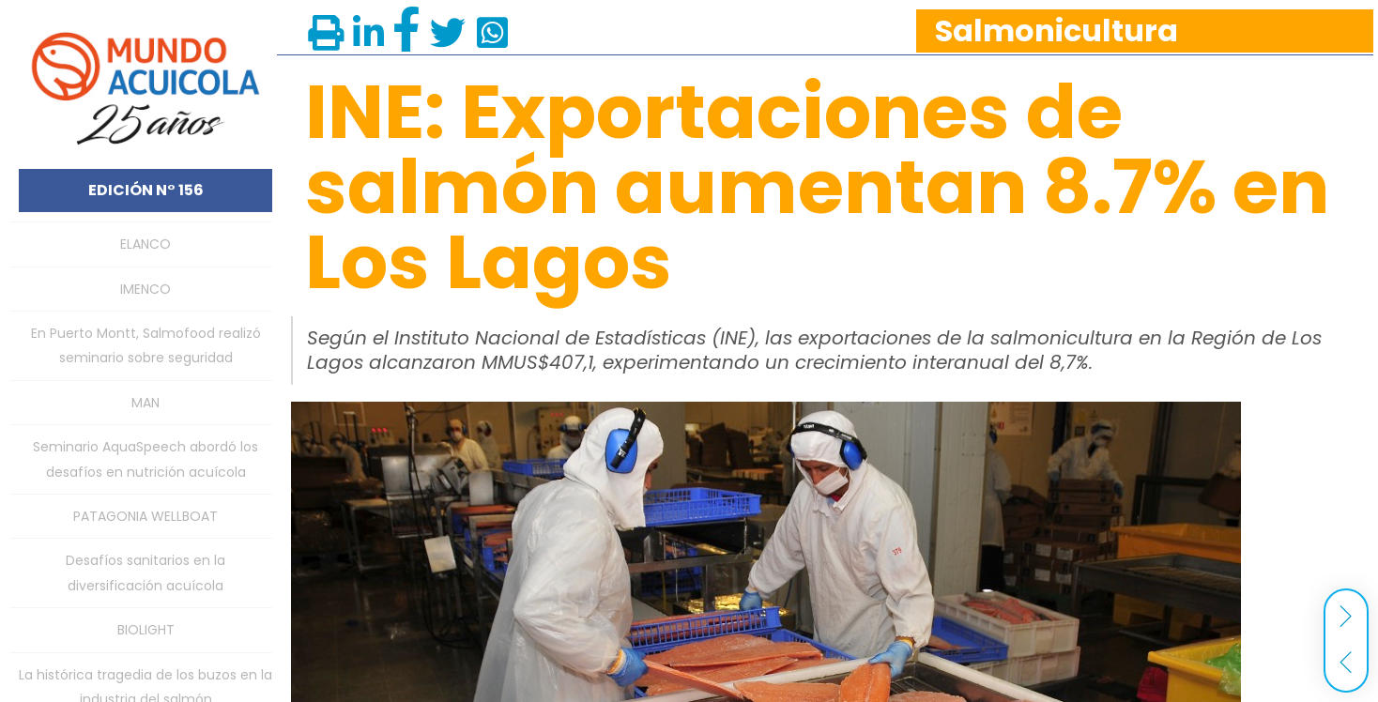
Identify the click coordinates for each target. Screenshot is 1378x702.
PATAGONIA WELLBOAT (145, 516)
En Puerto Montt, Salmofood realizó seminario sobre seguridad (146, 345)
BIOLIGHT (146, 629)
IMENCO (145, 289)
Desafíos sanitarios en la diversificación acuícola (145, 572)
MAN (145, 402)
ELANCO (145, 244)
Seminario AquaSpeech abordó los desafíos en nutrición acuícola (145, 459)
